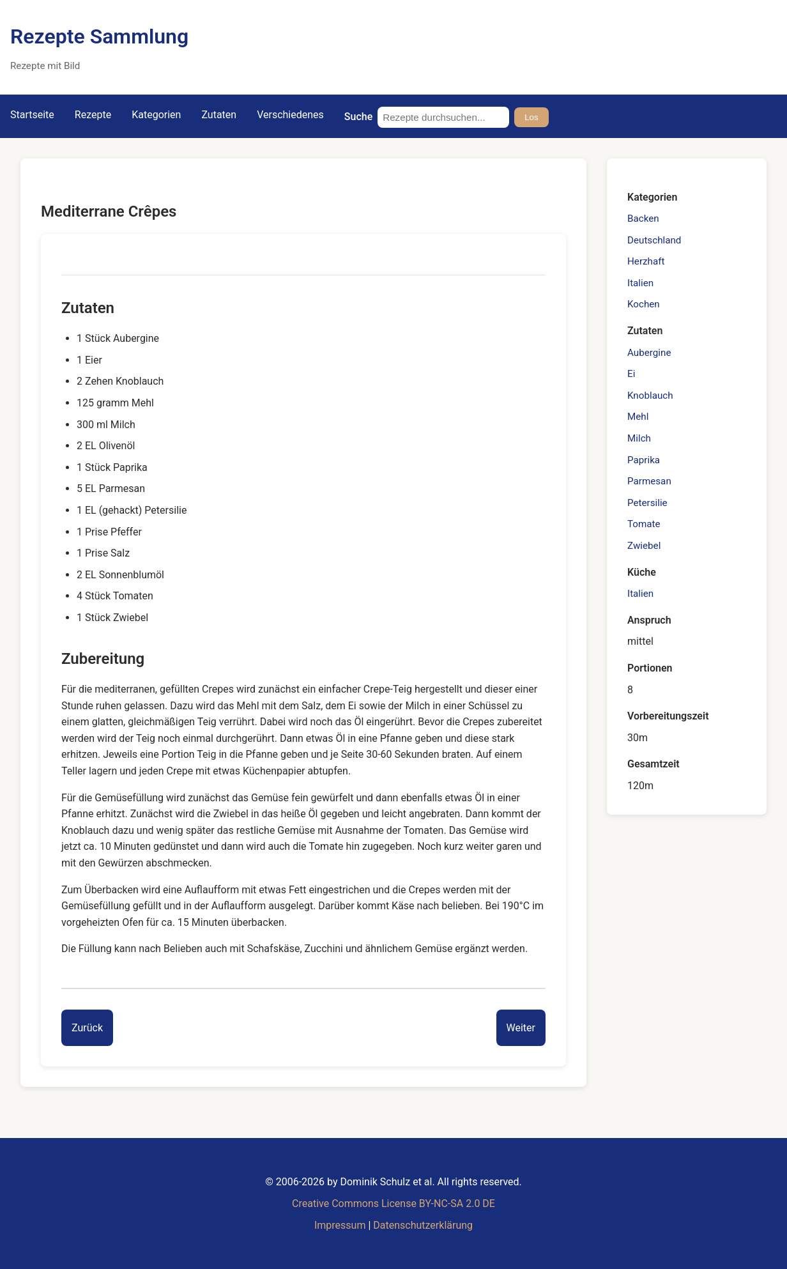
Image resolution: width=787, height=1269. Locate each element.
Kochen (643, 304)
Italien (640, 283)
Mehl (637, 416)
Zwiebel (644, 545)
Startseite (32, 115)
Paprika (643, 460)
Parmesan (649, 481)
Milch (639, 438)
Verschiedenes (290, 115)
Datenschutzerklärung (423, 1225)
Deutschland (654, 240)
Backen (643, 218)
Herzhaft (645, 261)
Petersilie (647, 503)
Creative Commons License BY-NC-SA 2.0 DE (393, 1203)
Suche (358, 117)
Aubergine (649, 352)
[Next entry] (521, 1028)
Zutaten (218, 115)
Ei (631, 374)
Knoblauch (650, 395)
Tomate (644, 524)
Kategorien (156, 115)
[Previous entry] (87, 1028)
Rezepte (93, 115)
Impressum (340, 1225)
